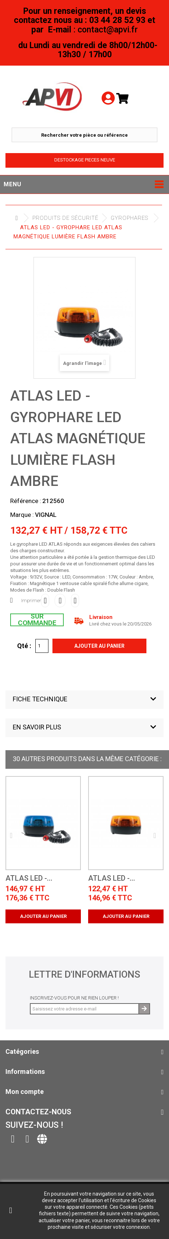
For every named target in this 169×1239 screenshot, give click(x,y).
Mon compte (24, 1091)
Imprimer (31, 600)
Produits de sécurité (65, 218)
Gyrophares (129, 218)
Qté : (24, 645)
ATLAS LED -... (28, 878)
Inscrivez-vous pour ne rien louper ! (74, 998)
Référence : (25, 501)
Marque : (22, 514)
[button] (84, 699)
